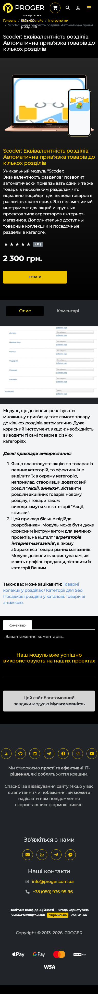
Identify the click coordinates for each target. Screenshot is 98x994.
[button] (89, 7)
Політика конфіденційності (31, 910)
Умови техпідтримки (28, 915)
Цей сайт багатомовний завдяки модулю (49, 700)
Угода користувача (73, 910)
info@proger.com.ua (53, 881)
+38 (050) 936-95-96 (53, 891)
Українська (58, 915)
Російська (78, 915)
